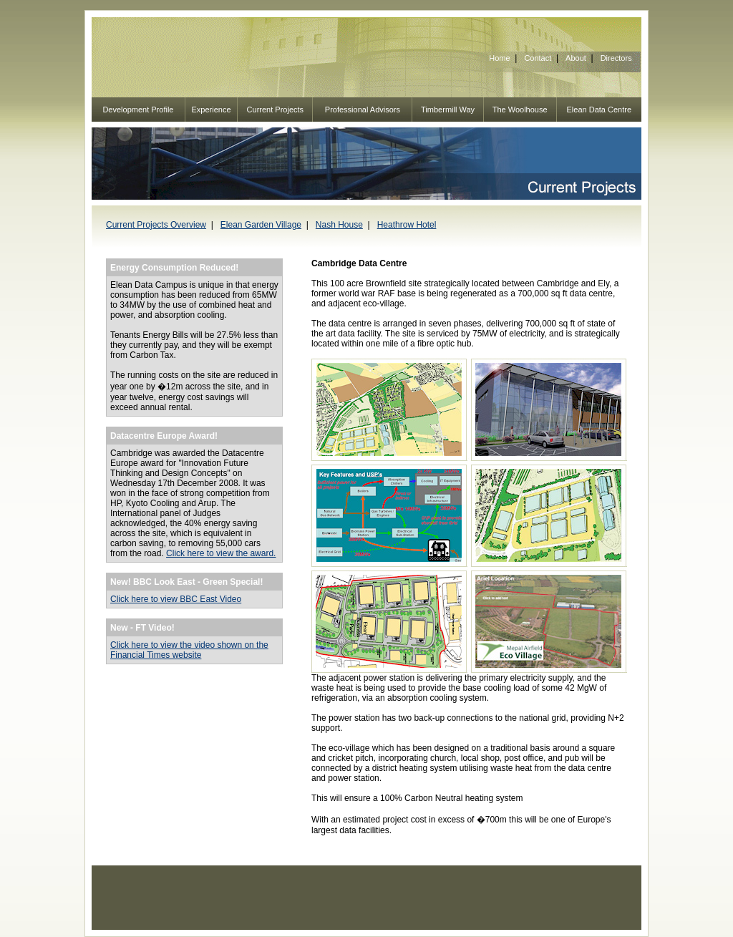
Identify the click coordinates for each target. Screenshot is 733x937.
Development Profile (137, 109)
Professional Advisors (362, 109)
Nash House (339, 225)
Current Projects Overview (156, 225)
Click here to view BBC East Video (175, 599)
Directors (616, 58)
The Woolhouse (520, 109)
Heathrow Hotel (407, 225)
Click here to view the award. (221, 553)
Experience (211, 109)
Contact (537, 58)
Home (499, 58)
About (575, 58)
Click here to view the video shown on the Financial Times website (189, 650)
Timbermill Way (448, 109)
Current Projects (275, 109)
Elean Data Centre (599, 109)
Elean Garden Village (260, 225)
